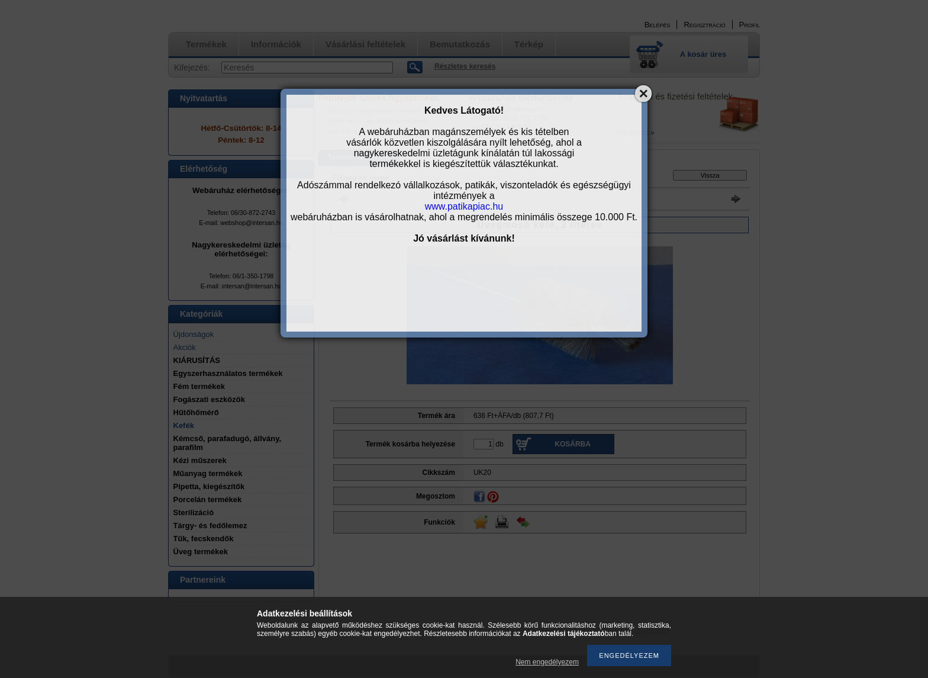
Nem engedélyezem (547, 662)
